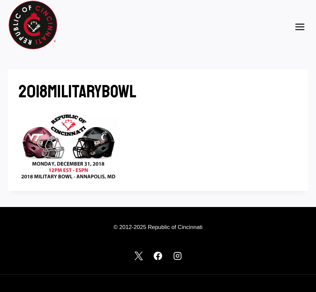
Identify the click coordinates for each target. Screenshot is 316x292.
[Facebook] (158, 255)
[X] (138, 255)
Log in (14, 283)
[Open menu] (299, 26)
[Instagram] (177, 255)
